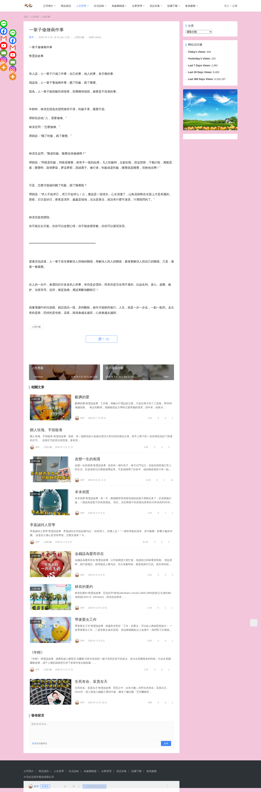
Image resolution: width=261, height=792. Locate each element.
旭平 (31, 37)
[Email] (3, 53)
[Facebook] (3, 31)
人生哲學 (81, 5)
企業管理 (137, 5)
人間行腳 (79, 37)
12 (170, 481)
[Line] (3, 23)
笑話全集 (155, 5)
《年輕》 (37, 656)
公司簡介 (48, 5)
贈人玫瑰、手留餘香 (46, 430)
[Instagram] (3, 60)
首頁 (26, 16)
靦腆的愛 (82, 397)
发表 (166, 747)
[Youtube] (3, 45)
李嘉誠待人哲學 (42, 527)
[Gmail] (3, 38)
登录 (34, 747)
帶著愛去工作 (86, 623)
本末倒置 (82, 493)
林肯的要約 (84, 589)
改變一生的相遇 (87, 460)
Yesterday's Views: (199, 58)
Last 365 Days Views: (201, 79)
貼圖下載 (172, 5)
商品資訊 (66, 5)
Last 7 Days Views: (200, 65)
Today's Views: (197, 51)
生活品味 (99, 5)
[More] (3, 67)
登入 (226, 5)
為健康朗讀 (118, 5)
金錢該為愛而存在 (89, 556)
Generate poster (93, 786)
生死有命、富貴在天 (91, 685)
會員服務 (190, 5)
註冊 (234, 5)
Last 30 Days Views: (200, 72)
